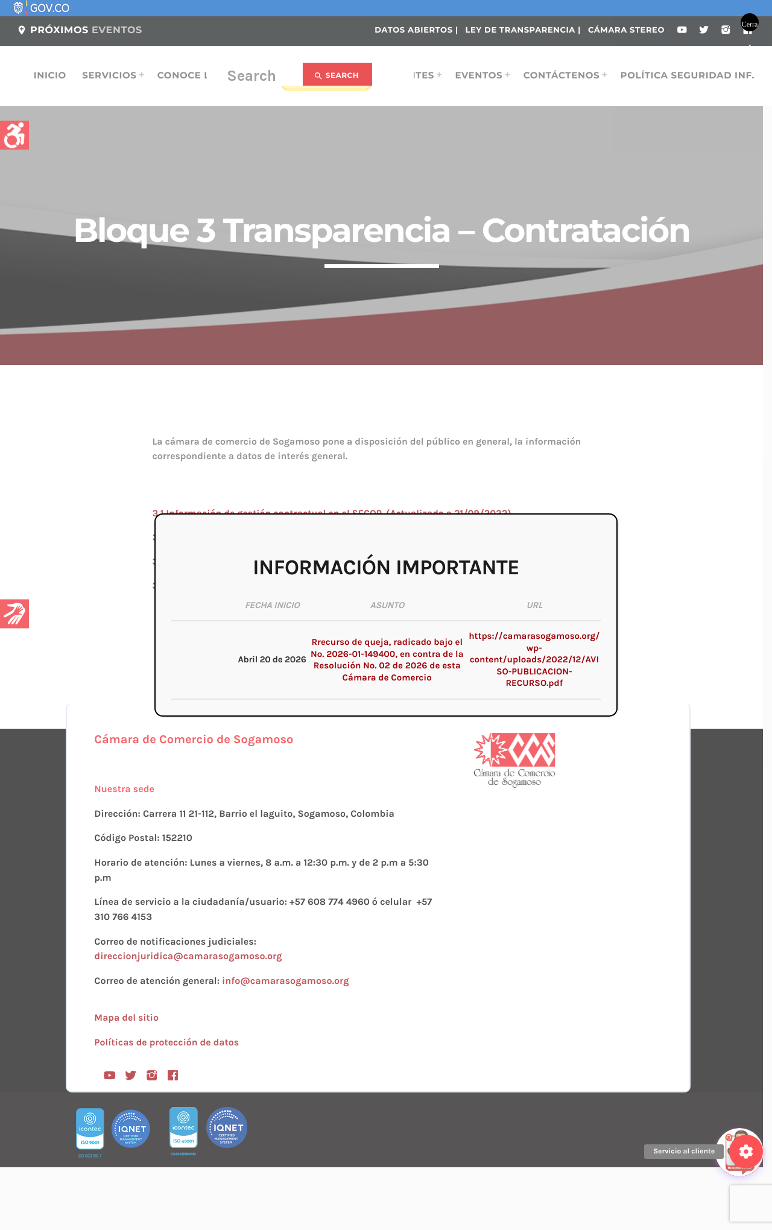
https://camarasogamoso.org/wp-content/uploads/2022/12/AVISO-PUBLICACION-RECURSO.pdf (534, 659)
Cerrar (750, 25)
